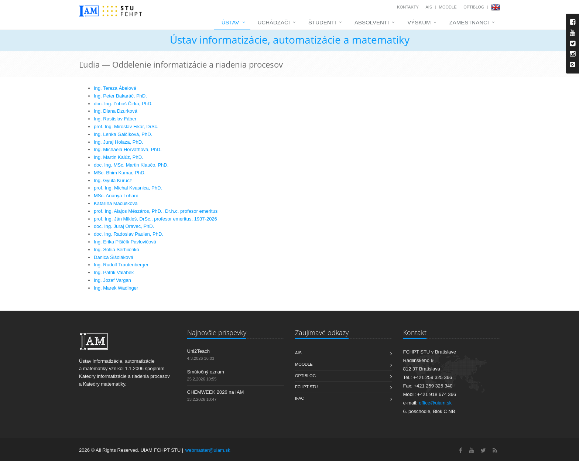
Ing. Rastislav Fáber (115, 119)
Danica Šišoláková (113, 257)
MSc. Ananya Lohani (116, 195)
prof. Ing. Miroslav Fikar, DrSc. (126, 126)
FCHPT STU (306, 387)
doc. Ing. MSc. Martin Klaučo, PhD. (131, 165)
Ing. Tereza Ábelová (115, 88)
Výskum (419, 22)
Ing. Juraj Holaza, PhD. (118, 142)
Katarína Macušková (116, 203)
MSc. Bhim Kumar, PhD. (119, 172)
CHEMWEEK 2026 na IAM (215, 392)
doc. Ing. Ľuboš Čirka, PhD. (123, 103)
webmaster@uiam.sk (207, 450)
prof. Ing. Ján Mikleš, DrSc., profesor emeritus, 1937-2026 (155, 219)
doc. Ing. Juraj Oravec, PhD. (124, 226)
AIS (428, 7)
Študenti (322, 22)
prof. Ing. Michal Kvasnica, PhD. (128, 188)
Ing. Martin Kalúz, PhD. (118, 157)
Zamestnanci (469, 22)
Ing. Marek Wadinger (116, 288)
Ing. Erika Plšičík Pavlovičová (125, 242)
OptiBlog (473, 7)
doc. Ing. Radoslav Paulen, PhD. (128, 234)
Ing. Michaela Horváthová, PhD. (128, 149)
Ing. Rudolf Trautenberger (121, 264)
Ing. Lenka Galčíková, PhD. (123, 134)
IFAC (299, 398)
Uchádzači (274, 22)
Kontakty (407, 7)
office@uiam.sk (435, 403)
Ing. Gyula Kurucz (113, 180)
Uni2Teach (198, 351)
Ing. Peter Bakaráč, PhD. (120, 96)
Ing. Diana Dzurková (115, 111)
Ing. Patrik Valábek (114, 272)
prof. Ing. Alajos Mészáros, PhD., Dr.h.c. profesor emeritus (155, 211)
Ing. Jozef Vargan (112, 280)
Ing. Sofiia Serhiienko (116, 249)
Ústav (230, 22)
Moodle (448, 7)
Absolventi (371, 22)
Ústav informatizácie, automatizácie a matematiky (290, 40)
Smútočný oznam (205, 372)
